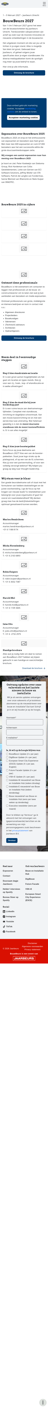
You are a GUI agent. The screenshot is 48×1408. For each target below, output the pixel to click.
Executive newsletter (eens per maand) (23, 959)
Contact (6, 1028)
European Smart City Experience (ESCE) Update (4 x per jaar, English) (23, 916)
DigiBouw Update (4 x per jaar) (23, 910)
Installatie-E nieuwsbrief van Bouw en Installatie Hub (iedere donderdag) (24, 942)
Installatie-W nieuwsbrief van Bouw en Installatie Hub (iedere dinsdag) (24, 934)
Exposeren (8, 1023)
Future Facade (32, 1036)
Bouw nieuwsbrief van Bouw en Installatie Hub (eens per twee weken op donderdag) (23, 952)
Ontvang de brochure (24, 73)
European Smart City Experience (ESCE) (33, 1049)
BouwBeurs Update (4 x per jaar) (23, 906)
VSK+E (28, 1041)
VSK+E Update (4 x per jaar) (22, 929)
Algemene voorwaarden (32, 1099)
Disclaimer (32, 1096)
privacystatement (20, 983)
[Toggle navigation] (44, 3)
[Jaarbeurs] (24, 1110)
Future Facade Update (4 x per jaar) (23, 924)
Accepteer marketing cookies (23, 117)
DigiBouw (30, 1031)
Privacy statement (32, 1102)
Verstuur (12, 993)
